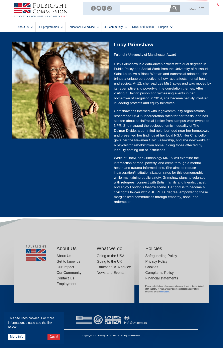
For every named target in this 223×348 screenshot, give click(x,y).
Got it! (53, 336)
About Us (64, 256)
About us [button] (25, 27)
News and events (143, 26)
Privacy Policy (156, 261)
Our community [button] (116, 27)
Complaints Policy (159, 273)
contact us (165, 292)
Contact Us (65, 278)
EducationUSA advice (114, 267)
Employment (66, 284)
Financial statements (161, 278)
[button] (192, 8)
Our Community (69, 273)
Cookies (151, 267)
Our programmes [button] (51, 27)
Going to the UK (109, 261)
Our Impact (65, 267)
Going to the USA (110, 256)
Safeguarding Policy (161, 256)
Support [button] (165, 27)
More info (16, 336)
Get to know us (68, 261)
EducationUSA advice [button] (84, 27)
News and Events (110, 273)
